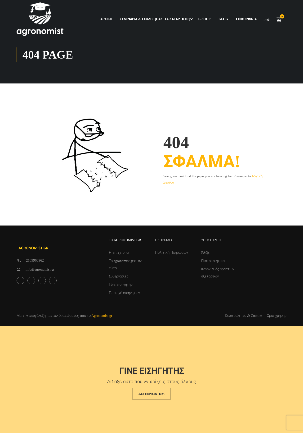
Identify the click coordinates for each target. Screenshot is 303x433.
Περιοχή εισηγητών (124, 293)
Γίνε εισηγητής (121, 284)
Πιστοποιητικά (213, 261)
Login (267, 19)
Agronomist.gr (101, 316)
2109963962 (35, 260)
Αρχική (106, 19)
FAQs (205, 252)
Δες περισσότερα (151, 394)
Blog (223, 19)
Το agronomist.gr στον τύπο (125, 264)
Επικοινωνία (246, 19)
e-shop (204, 19)
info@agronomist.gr (40, 269)
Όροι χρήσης (276, 316)
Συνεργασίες (119, 276)
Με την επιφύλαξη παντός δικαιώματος (48, 316)
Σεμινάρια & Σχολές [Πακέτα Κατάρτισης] (155, 19)
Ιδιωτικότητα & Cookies (243, 316)
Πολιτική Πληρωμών (171, 252)
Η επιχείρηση (119, 252)
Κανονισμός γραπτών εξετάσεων (217, 272)
